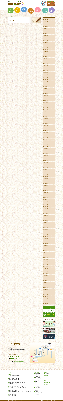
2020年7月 (46, 178)
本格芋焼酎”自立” (37, 376)
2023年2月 (46, 107)
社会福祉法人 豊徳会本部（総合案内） (15, 375)
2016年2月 (46, 301)
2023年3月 (46, 104)
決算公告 (36, 391)
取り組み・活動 (37, 387)
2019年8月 (46, 204)
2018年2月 (46, 245)
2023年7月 (46, 95)
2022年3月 (46, 132)
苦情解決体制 (37, 394)
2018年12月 (46, 222)
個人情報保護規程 (47, 382)
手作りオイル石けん (38, 377)
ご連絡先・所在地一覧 (38, 392)
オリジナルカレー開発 (12, 395)
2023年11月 (46, 86)
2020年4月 (46, 185)
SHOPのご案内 (36, 372)
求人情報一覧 (47, 373)
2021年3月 (46, 160)
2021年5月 (46, 155)
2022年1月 (46, 137)
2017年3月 (46, 271)
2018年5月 (46, 238)
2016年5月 (46, 294)
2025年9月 (46, 35)
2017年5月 (46, 266)
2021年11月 (46, 141)
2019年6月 (46, 208)
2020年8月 (46, 176)
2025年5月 (46, 44)
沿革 (35, 388)
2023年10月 (46, 88)
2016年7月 (46, 289)
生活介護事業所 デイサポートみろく (14, 379)
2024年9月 (46, 63)
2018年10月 (46, 227)
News (45, 386)
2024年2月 (46, 79)
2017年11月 (46, 252)
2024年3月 (46, 77)
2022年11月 (46, 114)
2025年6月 (46, 42)
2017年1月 (46, 275)
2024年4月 (46, 74)
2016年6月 (46, 291)
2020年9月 (46, 174)
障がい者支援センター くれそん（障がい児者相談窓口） (18, 387)
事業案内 (9, 374)
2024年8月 (46, 65)
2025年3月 (46, 49)
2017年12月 (46, 250)
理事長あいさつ (37, 386)
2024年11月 (46, 58)
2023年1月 (46, 109)
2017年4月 (46, 268)
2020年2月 (46, 190)
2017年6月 (46, 264)
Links (45, 380)
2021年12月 (46, 139)
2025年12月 (46, 28)
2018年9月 (46, 229)
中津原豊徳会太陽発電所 (12, 394)
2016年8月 (46, 287)
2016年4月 (46, 296)
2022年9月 (46, 118)
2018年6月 (46, 236)
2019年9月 (46, 201)
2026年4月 (46, 19)
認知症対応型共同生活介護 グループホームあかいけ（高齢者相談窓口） (20, 391)
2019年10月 (46, 199)
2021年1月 (46, 164)
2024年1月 (46, 81)
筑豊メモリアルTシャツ (38, 380)
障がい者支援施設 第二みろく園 (14, 378)
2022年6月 (46, 125)
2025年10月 (46, 33)
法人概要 (36, 390)
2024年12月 (46, 56)
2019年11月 (46, 197)
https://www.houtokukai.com (19, 361)
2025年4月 (46, 47)
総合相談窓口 (46, 375)
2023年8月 (46, 93)
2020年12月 (46, 167)
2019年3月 (46, 215)
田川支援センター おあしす (13, 390)
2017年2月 (46, 273)
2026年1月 (46, 26)
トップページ (10, 372)
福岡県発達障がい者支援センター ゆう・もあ (16, 386)
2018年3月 (46, 243)
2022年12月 (46, 111)
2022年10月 (46, 116)
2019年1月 (46, 220)
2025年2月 (46, 51)
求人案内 (45, 372)
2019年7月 (46, 206)
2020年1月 (46, 192)
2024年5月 (46, 72)
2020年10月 (46, 171)
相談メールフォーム (48, 376)
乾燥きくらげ (37, 381)
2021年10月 (46, 144)
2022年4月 (46, 130)
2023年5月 (46, 100)
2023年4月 (46, 102)
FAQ (45, 378)
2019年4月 (46, 213)
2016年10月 (46, 282)
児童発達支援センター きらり (13, 383)
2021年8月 (46, 148)
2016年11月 (46, 280)
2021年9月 (46, 146)
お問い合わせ (37, 382)
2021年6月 (46, 153)
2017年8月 (46, 259)
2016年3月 (46, 298)
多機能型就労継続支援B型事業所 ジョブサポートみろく (17, 382)
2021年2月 (46, 162)
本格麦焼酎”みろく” (38, 374)
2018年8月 (46, 231)
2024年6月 (46, 70)
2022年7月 (46, 123)
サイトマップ (46, 384)
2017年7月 (46, 261)
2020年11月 (46, 169)
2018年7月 (46, 234)
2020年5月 (46, 183)
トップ (9, 16)
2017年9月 (46, 257)
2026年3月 (46, 21)
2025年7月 (46, 40)
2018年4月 (46, 241)
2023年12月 (46, 84)
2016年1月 (46, 303)
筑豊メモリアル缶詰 (38, 378)
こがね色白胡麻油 (37, 373)
